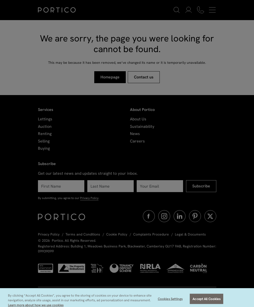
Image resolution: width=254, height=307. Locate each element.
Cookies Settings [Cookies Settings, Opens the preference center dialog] (170, 301)
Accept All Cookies (206, 301)
